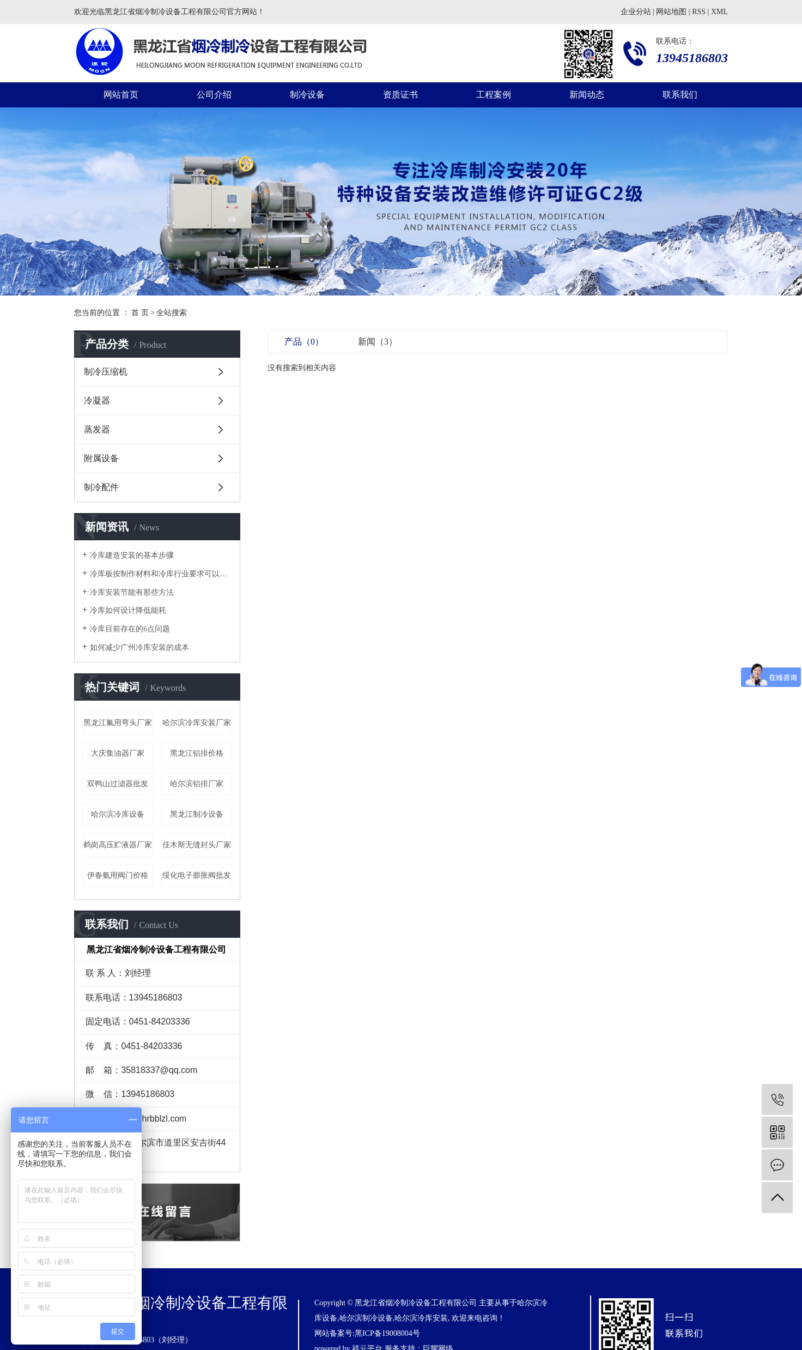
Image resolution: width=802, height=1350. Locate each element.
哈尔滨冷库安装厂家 (196, 723)
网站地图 (671, 12)
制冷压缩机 (105, 371)
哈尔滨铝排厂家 (196, 784)
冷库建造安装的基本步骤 (132, 555)
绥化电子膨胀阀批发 (196, 875)
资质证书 (400, 94)
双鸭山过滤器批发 (117, 784)
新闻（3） (377, 341)
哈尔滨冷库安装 (421, 1318)
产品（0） (304, 341)
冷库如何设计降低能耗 (128, 610)
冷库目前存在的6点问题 (130, 629)
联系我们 (680, 94)
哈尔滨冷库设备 (117, 814)
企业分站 (636, 12)
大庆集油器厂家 (117, 753)
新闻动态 (586, 94)
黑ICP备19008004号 (387, 1333)
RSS (699, 12)
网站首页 (121, 94)
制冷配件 (101, 487)
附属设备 (101, 458)
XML (719, 12)
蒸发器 (97, 429)
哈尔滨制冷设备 (366, 1318)
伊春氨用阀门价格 (117, 875)
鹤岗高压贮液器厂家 (117, 845)
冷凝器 (97, 400)
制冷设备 (307, 94)
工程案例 (493, 94)
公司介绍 (214, 94)
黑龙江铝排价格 (196, 753)
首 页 (140, 313)
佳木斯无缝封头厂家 (196, 845)
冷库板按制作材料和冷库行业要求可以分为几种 (161, 574)
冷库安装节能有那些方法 (132, 592)
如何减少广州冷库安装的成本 (139, 647)
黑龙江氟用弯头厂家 (117, 723)
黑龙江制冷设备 (196, 814)
